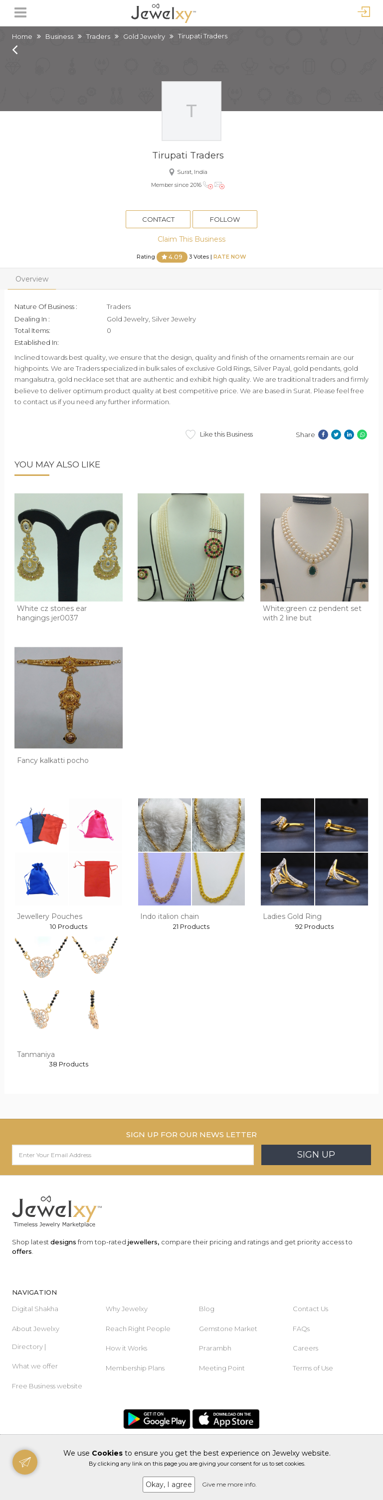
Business (59, 36)
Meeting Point (222, 1368)
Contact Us (310, 1309)
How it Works (126, 1348)
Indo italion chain (169, 916)
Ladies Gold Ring (292, 916)
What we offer (35, 1366)
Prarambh (215, 1348)
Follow (225, 219)
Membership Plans (135, 1368)
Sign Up (316, 1154)
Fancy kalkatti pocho (53, 760)
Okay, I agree (169, 1484)
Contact (158, 219)
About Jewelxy (35, 1329)
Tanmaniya (36, 1054)
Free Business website (47, 1386)
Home (22, 36)
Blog (206, 1309)
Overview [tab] (31, 279)
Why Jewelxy (127, 1309)
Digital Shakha (35, 1309)
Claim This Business (191, 239)
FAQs (301, 1329)
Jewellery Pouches (49, 916)
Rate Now (229, 256)
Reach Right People (138, 1329)
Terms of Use (313, 1368)
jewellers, (143, 1242)
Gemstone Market (228, 1329)
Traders (98, 36)
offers (22, 1251)
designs (63, 1242)
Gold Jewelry (144, 36)
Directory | (29, 1346)
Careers (305, 1348)
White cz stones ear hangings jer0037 (52, 613)
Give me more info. (229, 1484)
